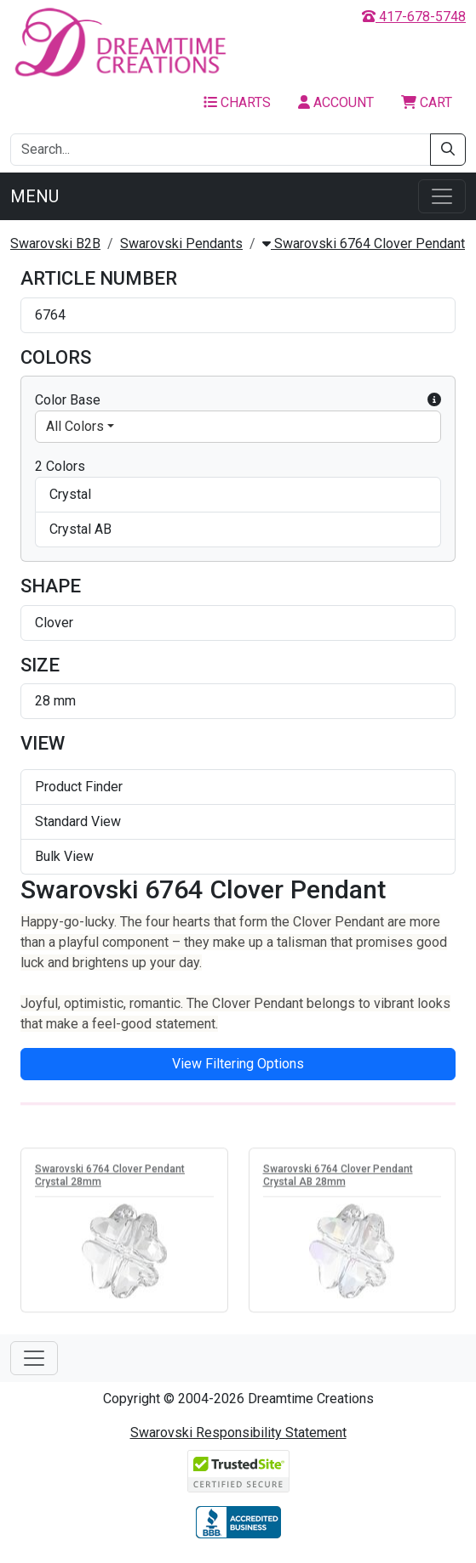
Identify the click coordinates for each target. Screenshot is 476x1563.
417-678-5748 (414, 16)
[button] (434, 400)
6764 (50, 315)
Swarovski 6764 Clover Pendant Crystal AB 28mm (338, 1177)
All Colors (75, 426)
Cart (426, 102)
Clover (54, 622)
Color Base (238, 400)
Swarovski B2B (55, 243)
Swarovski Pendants (181, 243)
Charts (237, 102)
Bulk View (64, 856)
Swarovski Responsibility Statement (238, 1432)
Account (336, 102)
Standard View (78, 821)
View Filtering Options (238, 1064)
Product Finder (79, 787)
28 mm (55, 701)
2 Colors (60, 466)
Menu (34, 196)
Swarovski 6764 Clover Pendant (363, 243)
